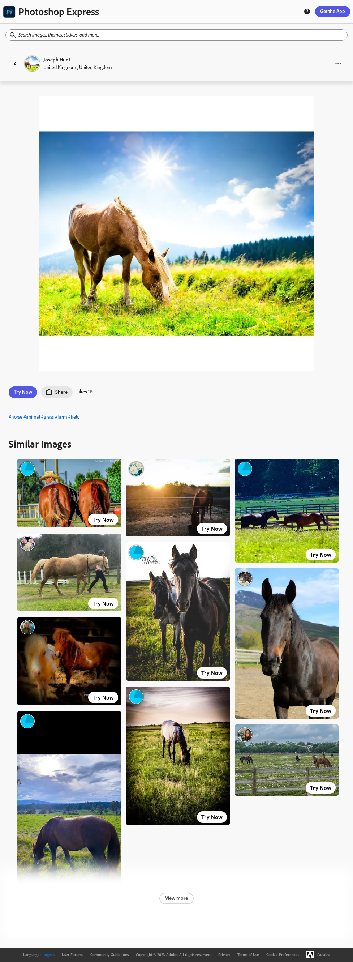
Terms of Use (248, 954)
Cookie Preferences (282, 954)
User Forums (72, 954)
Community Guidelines (109, 954)
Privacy (224, 954)
